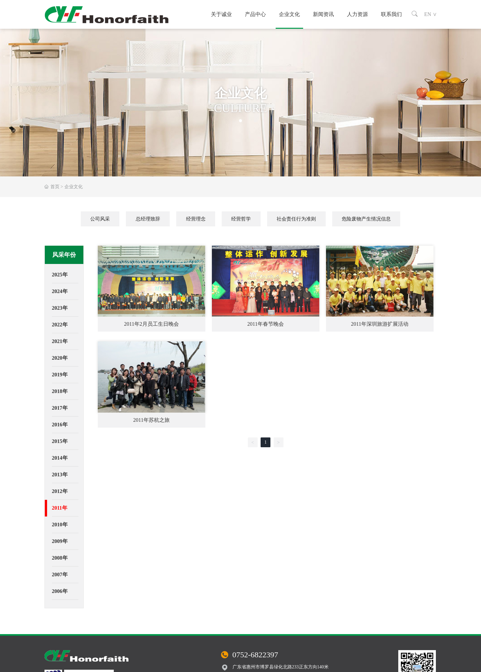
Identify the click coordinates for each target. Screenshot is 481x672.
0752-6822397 (255, 654)
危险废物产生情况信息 (366, 218)
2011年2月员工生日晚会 (151, 324)
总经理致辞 (148, 218)
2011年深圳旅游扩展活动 (379, 324)
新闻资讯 (323, 14)
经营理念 (196, 218)
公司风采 (100, 218)
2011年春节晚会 (265, 324)
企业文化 (289, 14)
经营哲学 (241, 218)
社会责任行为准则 (296, 218)
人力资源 (357, 14)
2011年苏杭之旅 (151, 420)
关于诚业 (221, 14)
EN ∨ (430, 14)
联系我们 (391, 14)
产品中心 (255, 14)
